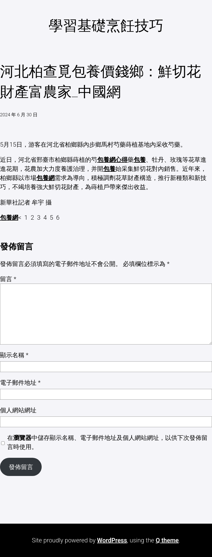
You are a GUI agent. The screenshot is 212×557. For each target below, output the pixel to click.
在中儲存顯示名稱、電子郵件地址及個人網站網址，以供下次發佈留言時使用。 (107, 442)
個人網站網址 (18, 410)
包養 (140, 159)
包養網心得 (112, 159)
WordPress (112, 540)
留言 (8, 278)
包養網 (45, 177)
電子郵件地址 (20, 382)
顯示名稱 (14, 355)
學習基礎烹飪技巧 (106, 25)
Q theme (167, 540)
